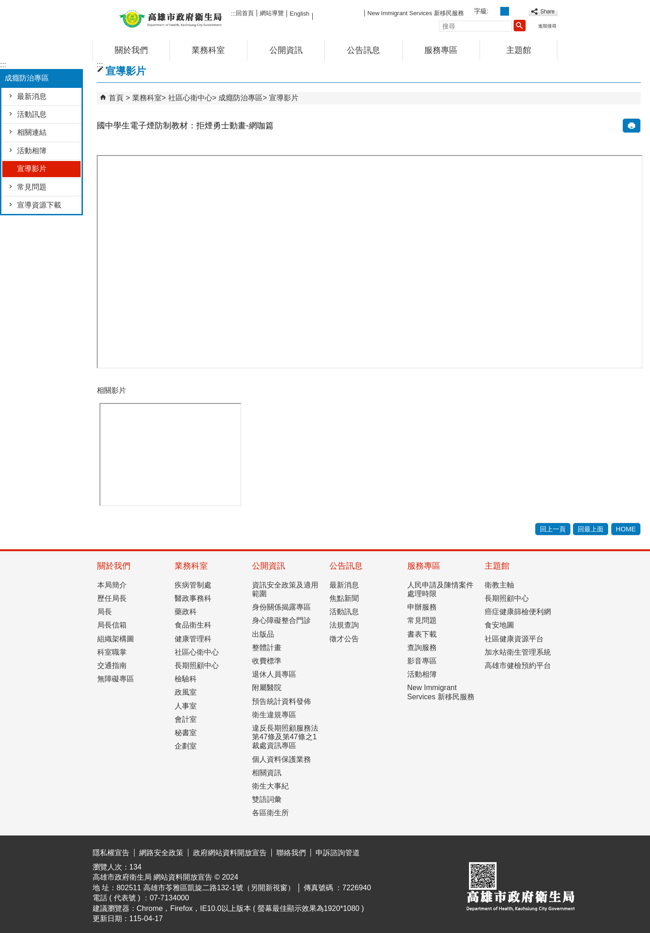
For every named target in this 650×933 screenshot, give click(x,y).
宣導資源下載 (39, 205)
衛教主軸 (499, 585)
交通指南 (112, 665)
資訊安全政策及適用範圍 (285, 589)
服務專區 (440, 50)
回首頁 (245, 13)
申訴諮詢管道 (338, 853)
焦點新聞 (344, 598)
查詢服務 (422, 647)
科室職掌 (112, 652)
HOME (626, 529)
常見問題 (32, 187)
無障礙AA (524, 851)
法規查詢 (344, 625)
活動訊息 (32, 114)
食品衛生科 (193, 625)
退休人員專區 (274, 674)
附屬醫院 (266, 687)
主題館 (518, 50)
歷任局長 (112, 598)
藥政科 (186, 612)
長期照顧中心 (197, 665)
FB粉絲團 (339, 12)
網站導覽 (272, 13)
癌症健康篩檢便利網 (518, 612)
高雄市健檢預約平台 (518, 665)
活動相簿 (32, 151)
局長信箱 (112, 625)
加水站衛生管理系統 (518, 652)
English (299, 13)
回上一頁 (553, 529)
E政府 (479, 850)
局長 (104, 612)
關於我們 (131, 50)
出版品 (263, 634)
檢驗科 (186, 679)
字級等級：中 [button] (504, 11)
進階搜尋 (547, 26)
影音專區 (422, 661)
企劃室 (186, 746)
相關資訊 (266, 773)
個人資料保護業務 (281, 759)
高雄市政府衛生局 (170, 17)
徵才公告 (344, 639)
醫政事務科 (193, 598)
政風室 (186, 692)
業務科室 (208, 50)
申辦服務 (422, 607)
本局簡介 (112, 585)
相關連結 (32, 132)
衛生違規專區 (274, 715)
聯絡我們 (291, 853)
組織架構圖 (115, 639)
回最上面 (590, 529)
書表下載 (422, 634)
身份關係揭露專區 (281, 607)
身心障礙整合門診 (281, 620)
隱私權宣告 (111, 853)
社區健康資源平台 (514, 639)
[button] (520, 25)
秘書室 (186, 733)
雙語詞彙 (266, 799)
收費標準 (266, 661)
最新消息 (32, 96)
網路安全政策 (161, 853)
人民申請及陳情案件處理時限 (440, 589)
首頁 (116, 98)
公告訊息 (363, 50)
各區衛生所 (270, 813)
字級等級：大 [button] (515, 11)
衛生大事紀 (270, 786)
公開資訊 (286, 50)
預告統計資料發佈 (281, 701)
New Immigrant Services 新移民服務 (416, 13)
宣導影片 (32, 169)
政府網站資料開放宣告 (230, 853)
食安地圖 (499, 625)
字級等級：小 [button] (494, 11)
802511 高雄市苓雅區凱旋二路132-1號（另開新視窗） (206, 888)
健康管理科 (193, 639)
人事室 (186, 706)
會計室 (186, 719)
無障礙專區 (115, 679)
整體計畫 (266, 647)
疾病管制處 (193, 585)
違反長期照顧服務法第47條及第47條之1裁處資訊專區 (285, 736)
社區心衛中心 (190, 98)
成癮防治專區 (240, 98)
